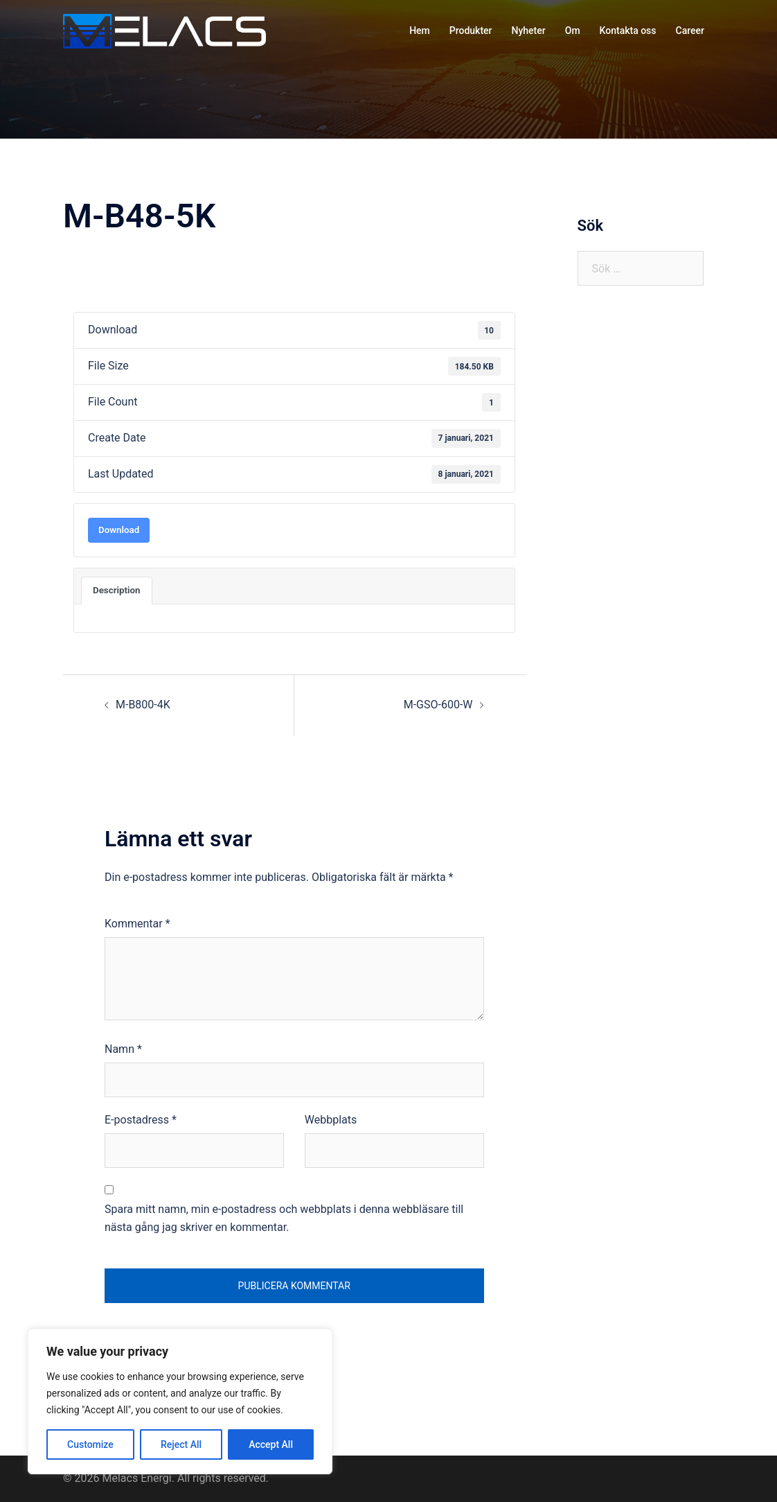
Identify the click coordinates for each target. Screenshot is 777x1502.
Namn (123, 1049)
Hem (419, 30)
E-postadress (141, 1119)
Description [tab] (117, 590)
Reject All (181, 1444)
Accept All (271, 1444)
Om (572, 30)
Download (118, 530)
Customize (90, 1444)
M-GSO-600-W (438, 704)
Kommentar (137, 923)
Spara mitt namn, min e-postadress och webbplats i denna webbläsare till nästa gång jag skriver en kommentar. (284, 1218)
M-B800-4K (143, 704)
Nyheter (529, 30)
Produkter (470, 30)
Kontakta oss (628, 30)
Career (690, 30)
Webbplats (331, 1119)
